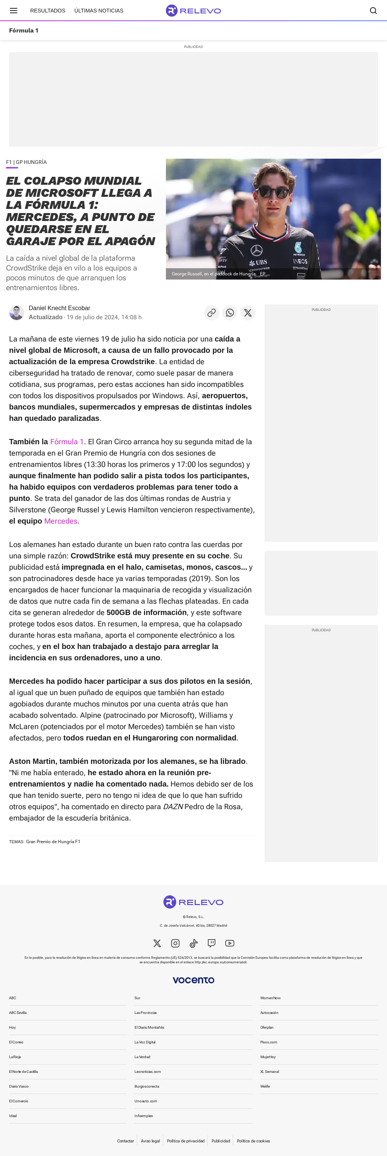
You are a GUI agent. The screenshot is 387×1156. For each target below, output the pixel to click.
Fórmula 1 (23, 30)
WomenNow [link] (270, 998)
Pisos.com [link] (268, 1042)
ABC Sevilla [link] (17, 1013)
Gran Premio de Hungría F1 (53, 841)
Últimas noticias (99, 10)
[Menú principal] (13, 10)
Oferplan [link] (267, 1027)
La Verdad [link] (142, 1057)
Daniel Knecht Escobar (59, 308)
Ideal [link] (13, 1116)
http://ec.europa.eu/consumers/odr (220, 962)
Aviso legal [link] (150, 1141)
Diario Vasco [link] (18, 1086)
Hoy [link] (12, 1027)
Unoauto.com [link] (146, 1101)
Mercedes (60, 520)
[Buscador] (373, 10)
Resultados (47, 10)
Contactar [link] (125, 1141)
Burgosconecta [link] (147, 1086)
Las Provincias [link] (146, 1013)
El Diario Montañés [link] (149, 1027)
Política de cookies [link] (253, 1141)
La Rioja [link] (15, 1057)
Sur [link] (137, 998)
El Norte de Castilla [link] (23, 1071)
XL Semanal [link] (269, 1071)
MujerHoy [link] (268, 1057)
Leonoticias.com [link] (148, 1071)
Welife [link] (265, 1086)
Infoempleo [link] (144, 1116)
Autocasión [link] (269, 1013)
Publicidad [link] (221, 1141)
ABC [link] (12, 998)
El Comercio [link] (18, 1101)
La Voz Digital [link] (145, 1042)
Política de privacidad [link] (185, 1141)
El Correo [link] (16, 1042)
